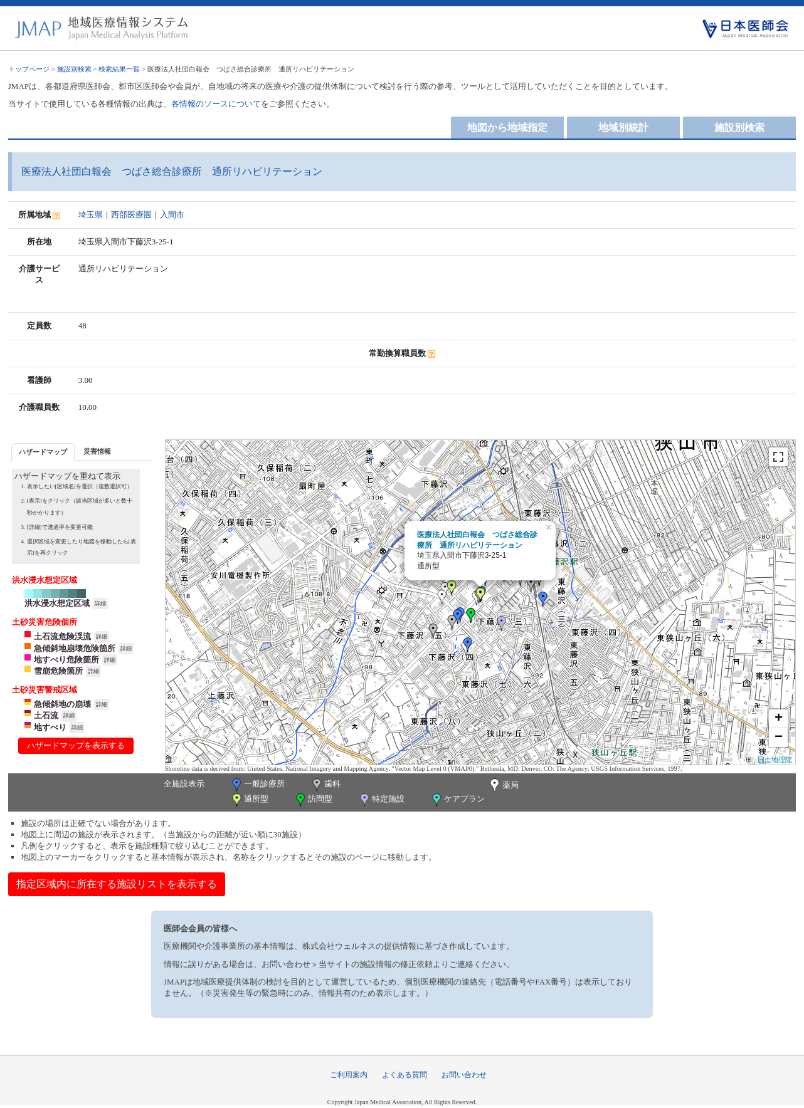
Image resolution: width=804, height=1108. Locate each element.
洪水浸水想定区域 (57, 603)
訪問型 (313, 800)
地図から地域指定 (507, 127)
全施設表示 (184, 783)
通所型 (249, 800)
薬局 (503, 785)
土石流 (46, 715)
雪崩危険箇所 (58, 671)
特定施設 (381, 800)
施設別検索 (74, 69)
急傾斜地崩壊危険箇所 (74, 648)
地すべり (50, 727)
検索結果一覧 (119, 69)
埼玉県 (90, 214)
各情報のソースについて (216, 103)
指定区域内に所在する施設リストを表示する (116, 884)
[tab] (43, 451)
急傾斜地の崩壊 (62, 704)
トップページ (29, 69)
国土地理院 (775, 759)
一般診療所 (257, 785)
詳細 (100, 603)
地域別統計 (623, 127)
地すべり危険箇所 (66, 659)
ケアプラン (457, 800)
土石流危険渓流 (62, 636)
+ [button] (779, 718)
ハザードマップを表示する (76, 745)
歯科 (325, 785)
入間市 (172, 214)
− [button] (779, 737)
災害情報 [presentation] (97, 451)
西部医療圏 (131, 214)
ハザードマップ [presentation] (43, 452)
